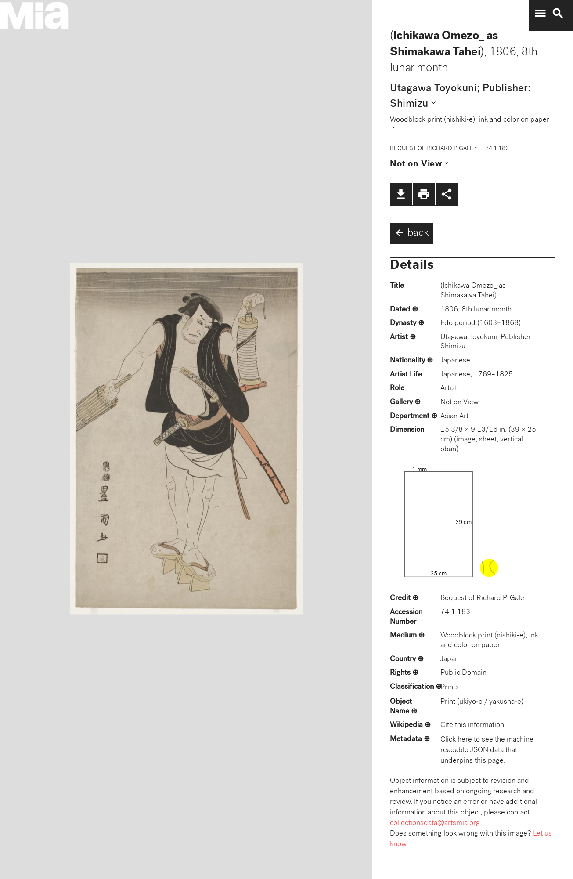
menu (540, 13)
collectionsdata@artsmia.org (435, 823)
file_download (400, 194)
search (557, 13)
